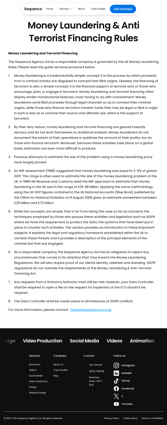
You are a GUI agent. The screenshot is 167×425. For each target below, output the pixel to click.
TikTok (125, 381)
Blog (56, 375)
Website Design (37, 392)
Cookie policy (130, 418)
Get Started (95, 364)
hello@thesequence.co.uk (90, 309)
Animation (143, 341)
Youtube (126, 404)
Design (9, 341)
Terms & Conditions (152, 418)
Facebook (127, 388)
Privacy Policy (111, 418)
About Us (58, 364)
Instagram (128, 365)
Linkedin (126, 373)
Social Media (85, 341)
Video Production (43, 341)
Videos (116, 341)
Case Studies (61, 370)
